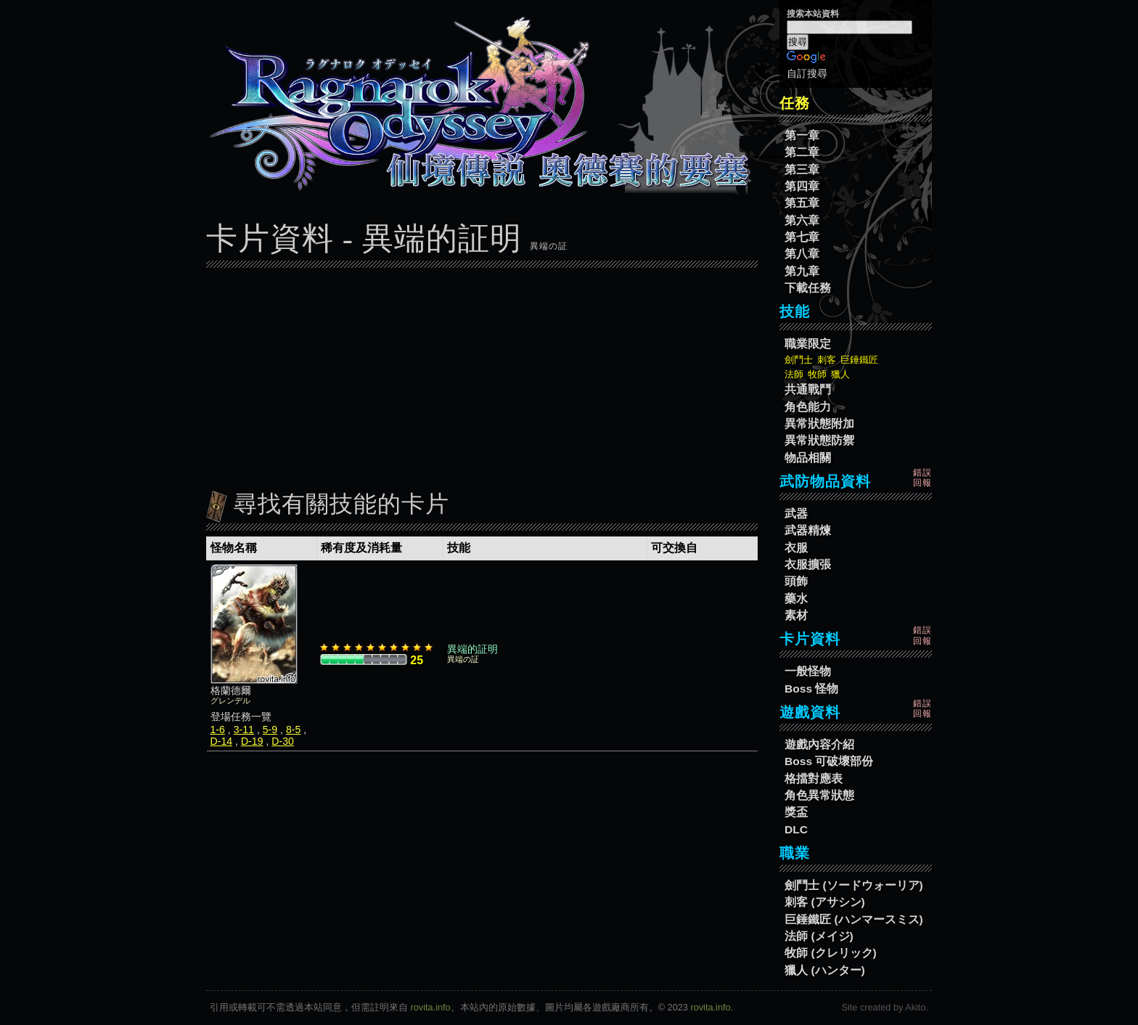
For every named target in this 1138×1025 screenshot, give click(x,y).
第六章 (802, 220)
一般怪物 (808, 671)
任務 (794, 103)
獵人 (840, 374)
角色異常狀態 (819, 795)
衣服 (796, 548)
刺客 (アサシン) (825, 902)
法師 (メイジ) (819, 936)
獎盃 (796, 812)
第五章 (802, 203)
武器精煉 (808, 530)
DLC (796, 829)
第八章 (802, 254)
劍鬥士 (799, 359)
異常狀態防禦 (819, 440)
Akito (915, 1007)
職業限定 (808, 344)
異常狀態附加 (819, 423)
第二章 (802, 152)
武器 (796, 513)
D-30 (282, 741)
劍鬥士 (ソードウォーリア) (854, 885)
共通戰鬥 (808, 389)
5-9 (270, 729)
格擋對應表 (814, 778)
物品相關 (808, 458)
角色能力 (808, 407)
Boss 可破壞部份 (829, 761)
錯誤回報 (922, 477)
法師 (794, 374)
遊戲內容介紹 (819, 744)
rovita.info (431, 1007)
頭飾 (796, 581)
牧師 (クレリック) (831, 953)
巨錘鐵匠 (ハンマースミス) (854, 919)
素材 (796, 615)
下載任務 (808, 288)
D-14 (221, 741)
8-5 (293, 729)
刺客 (826, 359)
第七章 (802, 237)
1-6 (217, 729)
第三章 (802, 169)
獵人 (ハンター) (825, 970)
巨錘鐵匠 (859, 359)
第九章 (802, 271)
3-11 (244, 729)
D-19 (252, 741)
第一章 (802, 135)
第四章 (802, 186)
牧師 (817, 374)
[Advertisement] (482, 375)
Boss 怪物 (811, 688)
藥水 (796, 598)
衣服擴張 (808, 564)
